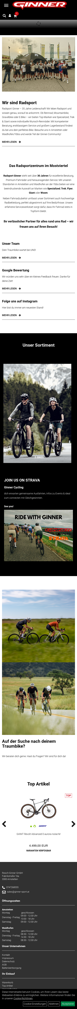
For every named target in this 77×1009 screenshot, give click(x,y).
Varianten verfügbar (38, 850)
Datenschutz (8, 961)
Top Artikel (38, 784)
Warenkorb (7, 982)
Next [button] (69, 824)
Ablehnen (54, 1003)
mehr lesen (9, 257)
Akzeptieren (68, 1003)
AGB (4, 964)
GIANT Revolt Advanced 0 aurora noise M (38, 834)
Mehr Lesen (9, 141)
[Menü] (6, 6)
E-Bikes (39, 457)
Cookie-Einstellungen (35, 1003)
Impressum (8, 958)
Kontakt (6, 955)
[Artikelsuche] (4, 16)
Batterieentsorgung (11, 968)
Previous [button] (7, 824)
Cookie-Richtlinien (23, 998)
